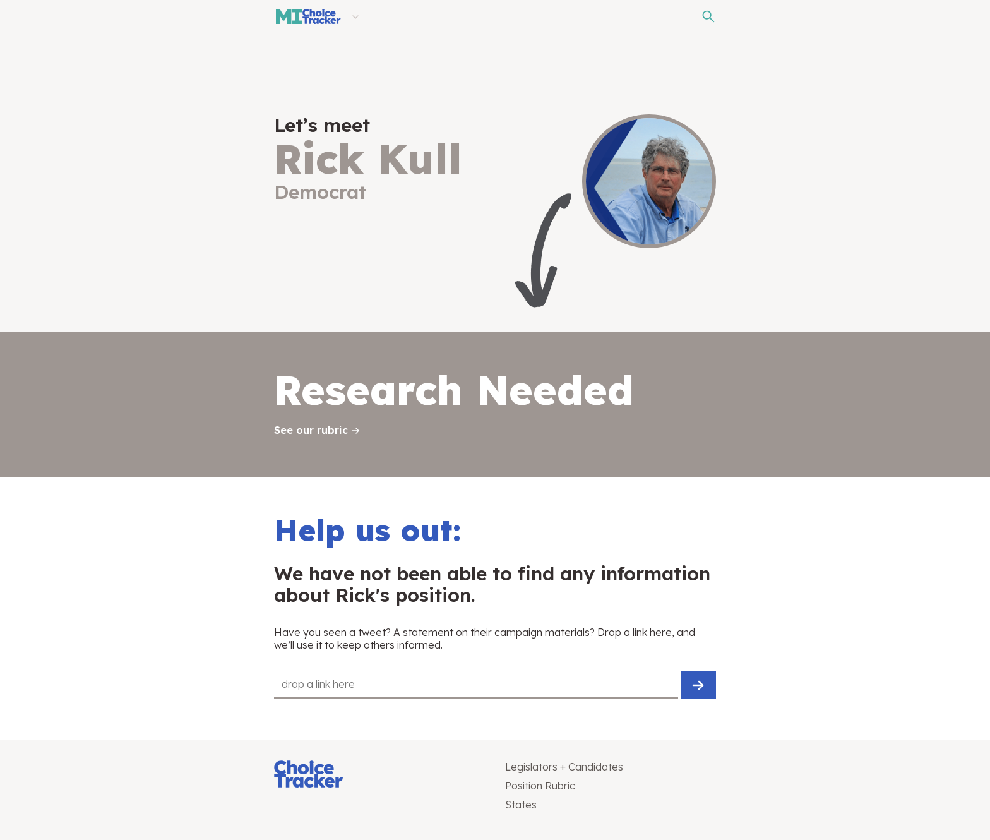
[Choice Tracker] (379, 775)
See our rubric (311, 430)
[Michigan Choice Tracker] (307, 16)
